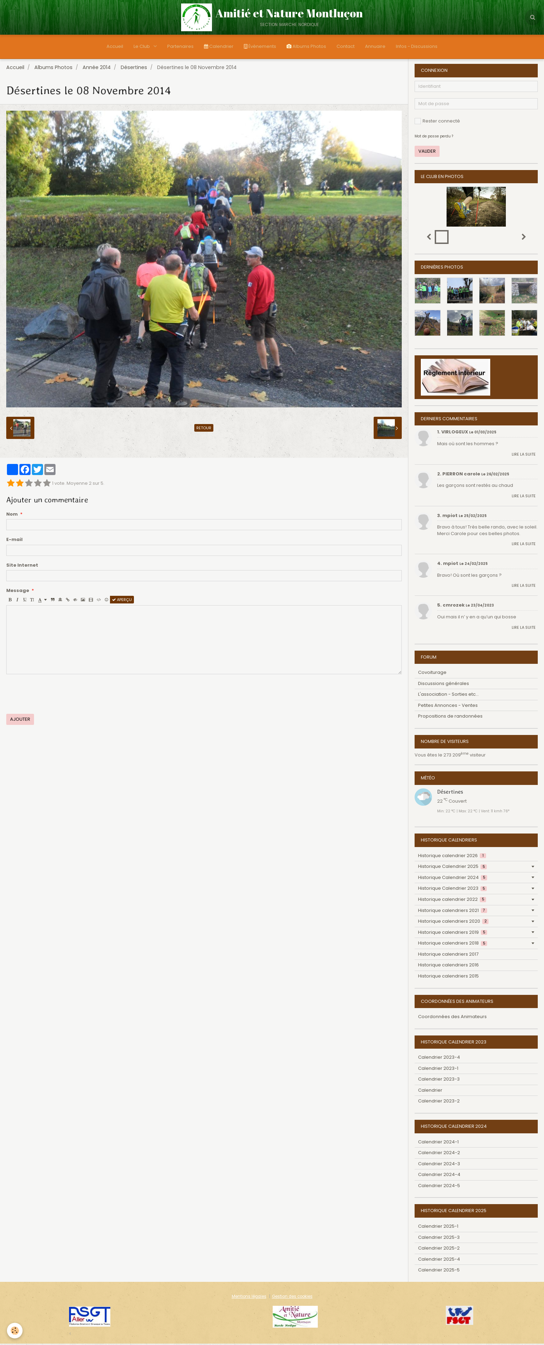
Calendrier (218, 46)
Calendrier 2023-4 (439, 1058)
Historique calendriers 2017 (448, 955)
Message (17, 592)
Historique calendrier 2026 (452, 857)
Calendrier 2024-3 (439, 1165)
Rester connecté (437, 122)
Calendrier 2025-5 (439, 1271)
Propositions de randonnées (450, 717)
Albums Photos (306, 46)
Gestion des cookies (292, 1298)
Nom (12, 516)
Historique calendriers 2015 (448, 977)
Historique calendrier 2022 (452, 900)
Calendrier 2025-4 (439, 1260)
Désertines (134, 68)
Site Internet (22, 567)
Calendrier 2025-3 (439, 1238)
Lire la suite (524, 455)
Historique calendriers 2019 (452, 933)
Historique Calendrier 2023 (452, 889)
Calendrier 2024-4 (439, 1176)
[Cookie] (15, 1330)
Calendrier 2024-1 (438, 1143)
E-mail (14, 541)
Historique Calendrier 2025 (452, 867)
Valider (427, 152)
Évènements (260, 46)
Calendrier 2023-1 (438, 1069)
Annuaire (375, 46)
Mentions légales (249, 1298)
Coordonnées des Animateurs (452, 1018)
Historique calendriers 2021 (452, 911)
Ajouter (20, 720)
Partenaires (180, 46)
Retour (203, 429)
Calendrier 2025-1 (438, 1227)
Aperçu (122, 601)
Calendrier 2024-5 (439, 1187)
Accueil (115, 46)
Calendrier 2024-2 (439, 1154)
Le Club (142, 46)
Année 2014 (97, 68)
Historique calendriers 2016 (448, 966)
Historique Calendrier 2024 (452, 878)
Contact (346, 46)
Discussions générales (443, 685)
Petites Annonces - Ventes (448, 706)
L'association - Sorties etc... (448, 695)
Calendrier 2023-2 (439, 1102)
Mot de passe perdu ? (434, 137)
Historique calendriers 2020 (453, 922)
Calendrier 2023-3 (439, 1080)
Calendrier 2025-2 (439, 1249)
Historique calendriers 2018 (452, 944)
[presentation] (59, 695)
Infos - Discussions (416, 46)
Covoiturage (432, 673)
